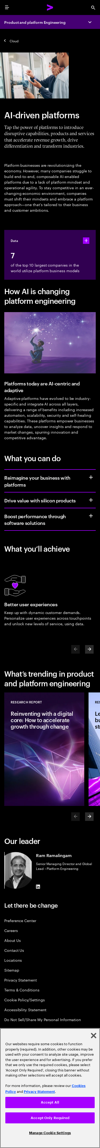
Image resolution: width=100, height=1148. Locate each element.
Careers (11, 930)
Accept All (50, 1102)
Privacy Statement (20, 980)
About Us (12, 940)
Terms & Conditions (21, 989)
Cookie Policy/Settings (24, 999)
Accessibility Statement (25, 1009)
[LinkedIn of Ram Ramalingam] (38, 886)
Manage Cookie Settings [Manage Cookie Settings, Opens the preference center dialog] (50, 1133)
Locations (13, 960)
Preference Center (20, 920)
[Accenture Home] (50, 7)
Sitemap (11, 970)
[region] (50, 1088)
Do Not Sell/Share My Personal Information (42, 1019)
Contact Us (14, 950)
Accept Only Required (50, 1118)
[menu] (7, 7)
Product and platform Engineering (35, 22)
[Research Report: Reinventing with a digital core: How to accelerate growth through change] (44, 749)
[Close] (93, 1035)
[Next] (89, 649)
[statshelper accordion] (86, 240)
